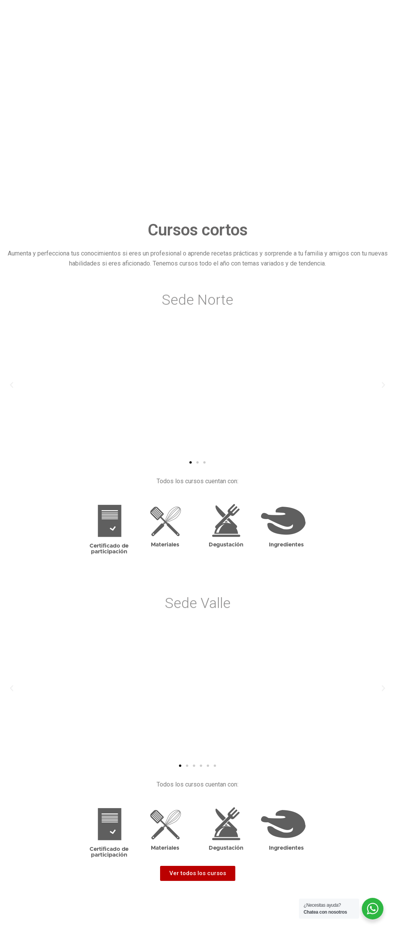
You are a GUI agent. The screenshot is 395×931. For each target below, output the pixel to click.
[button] (190, 462)
